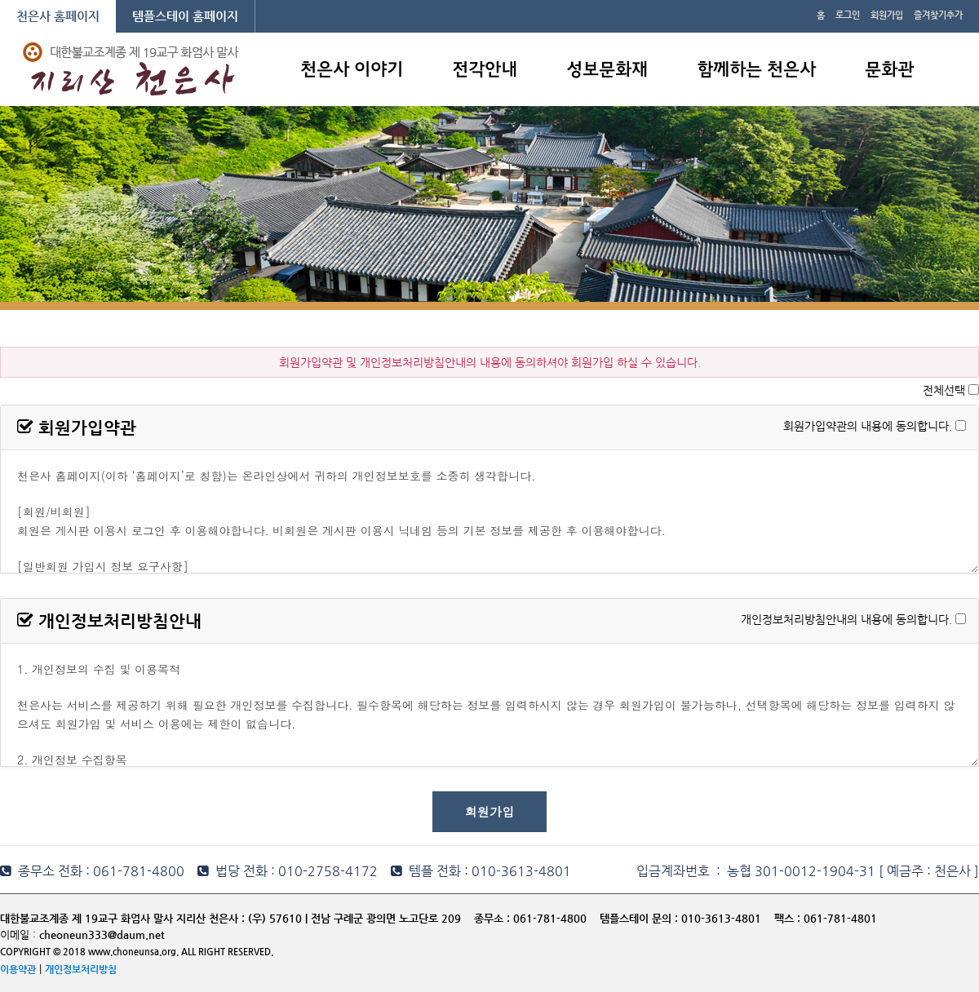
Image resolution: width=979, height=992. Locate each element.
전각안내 (484, 70)
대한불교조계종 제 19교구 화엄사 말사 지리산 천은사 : (122, 918)
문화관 (889, 70)
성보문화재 (607, 70)
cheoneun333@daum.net (102, 934)
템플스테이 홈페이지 (185, 16)
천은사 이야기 (351, 70)
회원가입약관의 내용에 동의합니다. (867, 425)
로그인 (847, 15)
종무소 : (493, 918)
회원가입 (886, 15)
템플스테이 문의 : (640, 918)
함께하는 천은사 (756, 70)
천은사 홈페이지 (58, 16)
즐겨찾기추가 (938, 15)
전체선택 (944, 389)
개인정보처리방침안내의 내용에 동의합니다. (846, 618)
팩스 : (789, 918)
